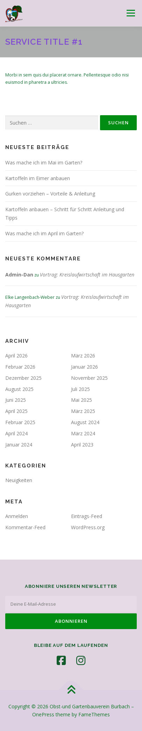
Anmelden (16, 516)
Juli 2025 (80, 389)
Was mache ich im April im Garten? (44, 233)
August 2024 (85, 422)
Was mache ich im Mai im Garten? (43, 162)
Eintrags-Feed (86, 516)
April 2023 (82, 444)
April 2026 (16, 355)
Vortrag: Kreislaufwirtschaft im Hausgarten (87, 274)
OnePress (43, 714)
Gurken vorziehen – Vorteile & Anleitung (50, 193)
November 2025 (89, 378)
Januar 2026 (84, 366)
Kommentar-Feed (25, 527)
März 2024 (83, 433)
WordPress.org (88, 527)
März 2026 (83, 355)
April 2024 (16, 433)
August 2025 (19, 389)
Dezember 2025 (23, 378)
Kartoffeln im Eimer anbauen (37, 178)
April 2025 (16, 411)
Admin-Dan (19, 274)
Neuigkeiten (18, 480)
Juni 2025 (15, 400)
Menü (130, 13)
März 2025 (83, 411)
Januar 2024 (18, 444)
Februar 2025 (20, 422)
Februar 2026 (20, 366)
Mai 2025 (81, 400)
